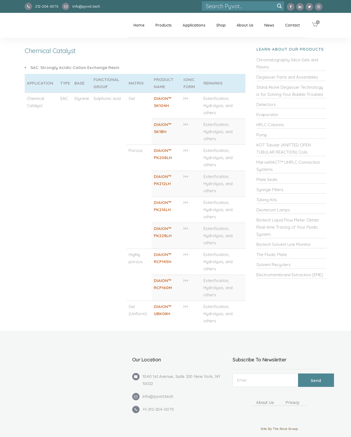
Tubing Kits (266, 199)
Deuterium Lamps (273, 209)
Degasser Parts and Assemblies (287, 77)
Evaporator (267, 114)
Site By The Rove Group (279, 429)
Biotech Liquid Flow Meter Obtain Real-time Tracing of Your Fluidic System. (287, 227)
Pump (261, 134)
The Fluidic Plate (271, 254)
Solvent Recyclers (273, 264)
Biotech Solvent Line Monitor (283, 244)
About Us (265, 402)
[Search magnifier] (279, 6)
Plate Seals (267, 179)
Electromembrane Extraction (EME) (289, 274)
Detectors (266, 104)
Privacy (292, 402)
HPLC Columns (270, 124)
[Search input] (239, 6)
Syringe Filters (270, 189)
